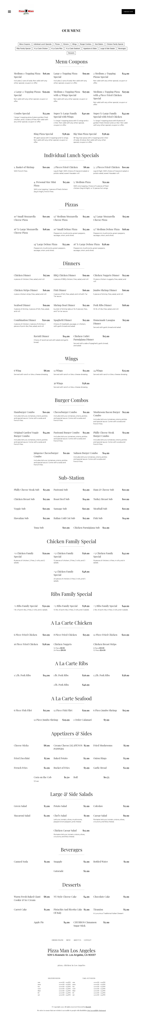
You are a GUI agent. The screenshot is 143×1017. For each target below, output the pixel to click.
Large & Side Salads (107, 48)
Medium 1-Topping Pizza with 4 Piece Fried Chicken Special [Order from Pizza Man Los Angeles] (107, 95)
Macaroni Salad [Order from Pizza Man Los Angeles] (22, 815)
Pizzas (57, 44)
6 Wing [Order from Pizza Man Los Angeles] (17, 370)
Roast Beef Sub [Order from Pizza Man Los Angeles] (61, 499)
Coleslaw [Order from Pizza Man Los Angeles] (98, 806)
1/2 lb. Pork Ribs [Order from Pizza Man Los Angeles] (22, 675)
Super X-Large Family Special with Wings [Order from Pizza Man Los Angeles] (65, 115)
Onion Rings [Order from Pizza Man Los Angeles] (100, 758)
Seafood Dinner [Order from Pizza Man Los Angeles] (22, 305)
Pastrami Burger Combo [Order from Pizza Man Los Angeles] (66, 432)
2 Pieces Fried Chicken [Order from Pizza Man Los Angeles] (66, 167)
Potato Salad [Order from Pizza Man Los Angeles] (60, 806)
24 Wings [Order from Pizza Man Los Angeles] (98, 370)
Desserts (71, 53)
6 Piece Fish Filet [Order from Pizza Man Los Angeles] (23, 710)
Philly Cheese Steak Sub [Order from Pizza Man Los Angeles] (26, 489)
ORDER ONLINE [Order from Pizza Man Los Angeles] (57, 940)
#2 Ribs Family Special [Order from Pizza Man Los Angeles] (65, 605)
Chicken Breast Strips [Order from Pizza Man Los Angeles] (104, 644)
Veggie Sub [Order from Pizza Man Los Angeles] (20, 508)
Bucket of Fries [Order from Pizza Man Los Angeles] (62, 767)
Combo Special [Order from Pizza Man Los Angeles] (22, 113)
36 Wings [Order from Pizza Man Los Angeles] (58, 383)
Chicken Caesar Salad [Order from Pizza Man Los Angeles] (65, 830)
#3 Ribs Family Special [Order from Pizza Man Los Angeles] (105, 605)
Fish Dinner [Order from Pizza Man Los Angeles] (60, 290)
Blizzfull (88, 1007)
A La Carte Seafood (73, 48)
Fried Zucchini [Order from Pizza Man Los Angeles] (21, 758)
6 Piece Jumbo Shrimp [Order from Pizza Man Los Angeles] (105, 710)
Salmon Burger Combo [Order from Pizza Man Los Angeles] (85, 453)
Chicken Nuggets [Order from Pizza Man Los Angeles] (63, 644)
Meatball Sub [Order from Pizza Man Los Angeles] (100, 508)
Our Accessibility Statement (96, 1010)
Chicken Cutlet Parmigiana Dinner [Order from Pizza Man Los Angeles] (83, 338)
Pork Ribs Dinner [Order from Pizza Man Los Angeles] (102, 305)
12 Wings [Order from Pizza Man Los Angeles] (58, 370)
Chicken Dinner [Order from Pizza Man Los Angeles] (22, 275)
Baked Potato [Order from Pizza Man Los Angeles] (61, 758)
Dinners (66, 44)
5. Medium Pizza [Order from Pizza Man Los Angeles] (82, 182)
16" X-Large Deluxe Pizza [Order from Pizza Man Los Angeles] (86, 244)
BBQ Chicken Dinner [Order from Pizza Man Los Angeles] (65, 275)
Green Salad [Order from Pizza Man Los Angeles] (20, 806)
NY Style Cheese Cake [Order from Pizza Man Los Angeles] (65, 896)
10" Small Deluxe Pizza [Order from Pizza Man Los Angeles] (65, 229)
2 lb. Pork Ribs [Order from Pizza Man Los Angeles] (61, 684)
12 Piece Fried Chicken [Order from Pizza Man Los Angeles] (105, 634)
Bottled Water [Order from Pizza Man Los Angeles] (100, 861)
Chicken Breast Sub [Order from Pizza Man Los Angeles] (24, 499)
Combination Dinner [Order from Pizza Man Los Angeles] (25, 320)
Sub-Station (99, 44)
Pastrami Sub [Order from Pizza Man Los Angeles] (61, 489)
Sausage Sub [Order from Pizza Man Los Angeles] (60, 508)
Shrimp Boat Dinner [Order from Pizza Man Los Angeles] (64, 305)
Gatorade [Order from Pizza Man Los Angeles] (58, 871)
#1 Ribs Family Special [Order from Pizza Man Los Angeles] (25, 605)
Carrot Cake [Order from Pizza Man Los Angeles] (20, 909)
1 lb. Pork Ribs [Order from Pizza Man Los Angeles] (61, 675)
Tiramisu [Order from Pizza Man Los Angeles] (98, 909)
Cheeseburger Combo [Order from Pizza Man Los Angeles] (65, 412)
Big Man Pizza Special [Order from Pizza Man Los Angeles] (85, 133)
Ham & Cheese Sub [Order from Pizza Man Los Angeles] (103, 489)
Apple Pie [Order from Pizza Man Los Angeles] (39, 922)
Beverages (122, 48)
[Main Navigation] (9, 12)
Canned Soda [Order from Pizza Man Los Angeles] (21, 861)
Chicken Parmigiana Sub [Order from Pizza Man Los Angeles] (86, 527)
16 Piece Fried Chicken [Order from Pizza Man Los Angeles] (26, 644)
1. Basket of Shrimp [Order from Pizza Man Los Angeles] (24, 167)
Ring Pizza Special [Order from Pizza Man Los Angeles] (43, 133)
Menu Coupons (24, 44)
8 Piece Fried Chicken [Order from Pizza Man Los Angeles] (65, 634)
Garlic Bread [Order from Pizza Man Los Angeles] (100, 767)
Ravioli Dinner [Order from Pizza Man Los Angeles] (41, 336)
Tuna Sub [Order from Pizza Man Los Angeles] (39, 527)
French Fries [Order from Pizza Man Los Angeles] (20, 767)
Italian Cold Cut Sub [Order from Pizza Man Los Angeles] (64, 518)
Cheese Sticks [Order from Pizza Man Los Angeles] (21, 745)
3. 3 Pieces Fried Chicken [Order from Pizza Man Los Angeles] (106, 167)
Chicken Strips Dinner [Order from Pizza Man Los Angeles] (26, 290)
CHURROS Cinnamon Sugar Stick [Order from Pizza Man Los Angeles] (85, 924)
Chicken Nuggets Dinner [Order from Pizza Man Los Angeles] (106, 275)
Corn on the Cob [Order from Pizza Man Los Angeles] (42, 777)
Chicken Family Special (115, 44)
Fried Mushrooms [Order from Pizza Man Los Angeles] (102, 745)
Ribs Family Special (23, 48)
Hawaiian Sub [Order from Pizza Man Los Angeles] (21, 518)
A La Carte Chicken (41, 48)
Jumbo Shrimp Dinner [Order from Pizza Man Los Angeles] (105, 290)
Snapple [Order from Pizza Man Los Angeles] (58, 861)
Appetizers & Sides (90, 48)
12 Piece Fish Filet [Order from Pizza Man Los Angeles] (63, 710)
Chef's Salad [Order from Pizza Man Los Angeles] (60, 815)
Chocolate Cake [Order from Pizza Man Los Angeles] (101, 896)
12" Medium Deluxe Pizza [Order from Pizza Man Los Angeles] (106, 229)
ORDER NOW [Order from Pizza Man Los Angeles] (128, 12)
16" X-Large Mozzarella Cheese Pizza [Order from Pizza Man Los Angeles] (26, 231)
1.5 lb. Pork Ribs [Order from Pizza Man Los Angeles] (101, 675)
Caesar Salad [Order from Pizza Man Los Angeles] (100, 815)
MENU (68, 940)
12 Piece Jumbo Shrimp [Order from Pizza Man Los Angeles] (46, 719)
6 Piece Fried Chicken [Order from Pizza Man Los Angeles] (25, 634)
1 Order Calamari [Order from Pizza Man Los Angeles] (82, 719)
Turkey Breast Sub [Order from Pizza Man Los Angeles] (103, 499)
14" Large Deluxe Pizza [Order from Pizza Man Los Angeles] (45, 244)
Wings (74, 44)
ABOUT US (77, 940)
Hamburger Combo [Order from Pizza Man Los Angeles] (24, 412)
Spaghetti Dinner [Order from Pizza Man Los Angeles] (63, 320)
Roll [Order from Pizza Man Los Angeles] (75, 777)
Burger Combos (85, 44)
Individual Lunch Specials (43, 44)
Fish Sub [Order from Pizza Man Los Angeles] (97, 518)
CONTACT (87, 940)
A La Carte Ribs (56, 48)
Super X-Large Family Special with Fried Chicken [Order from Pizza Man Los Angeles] (107, 115)
